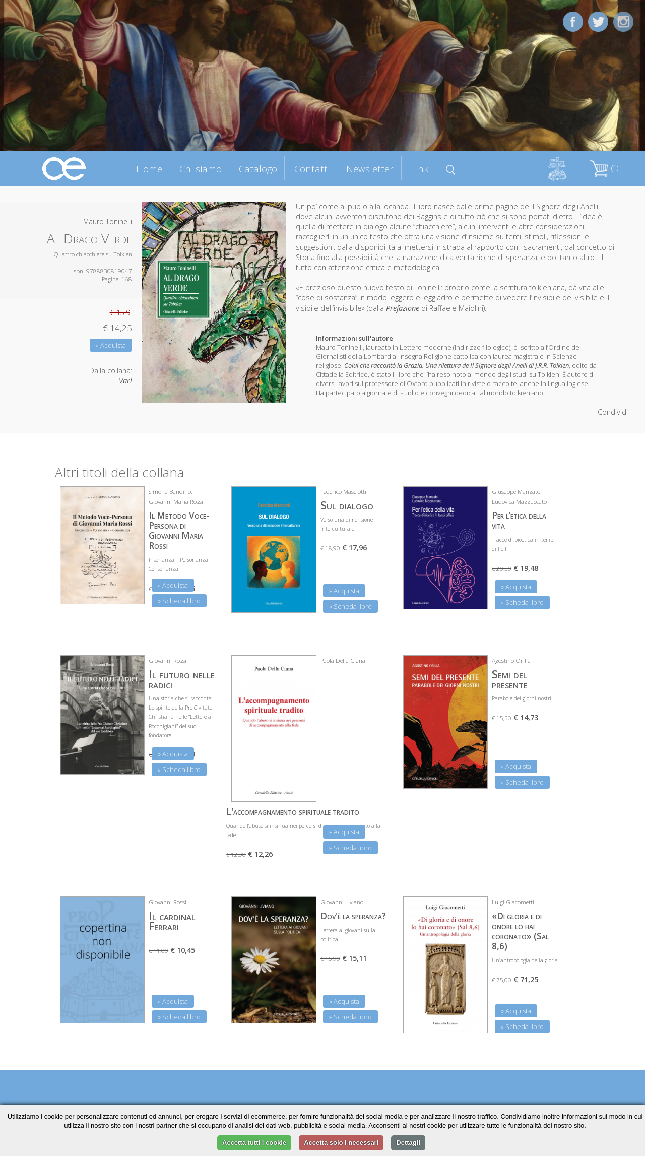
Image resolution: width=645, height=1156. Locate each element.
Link (420, 168)
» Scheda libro (179, 600)
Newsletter (370, 168)
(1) (604, 168)
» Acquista (111, 345)
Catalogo (258, 168)
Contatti (312, 168)
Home (149, 168)
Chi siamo (200, 168)
